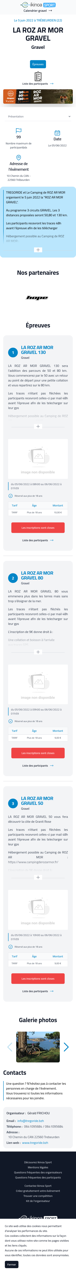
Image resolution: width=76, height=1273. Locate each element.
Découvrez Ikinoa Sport (38, 1162)
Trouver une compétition (38, 1195)
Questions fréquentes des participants (38, 1177)
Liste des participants (38, 540)
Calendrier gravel (38, 10)
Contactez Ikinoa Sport (38, 1185)
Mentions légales (38, 1167)
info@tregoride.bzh (30, 1121)
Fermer (11, 1264)
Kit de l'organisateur (38, 1201)
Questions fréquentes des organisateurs (38, 1172)
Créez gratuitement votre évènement (38, 1190)
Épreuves (38, 64)
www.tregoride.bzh (35, 1143)
